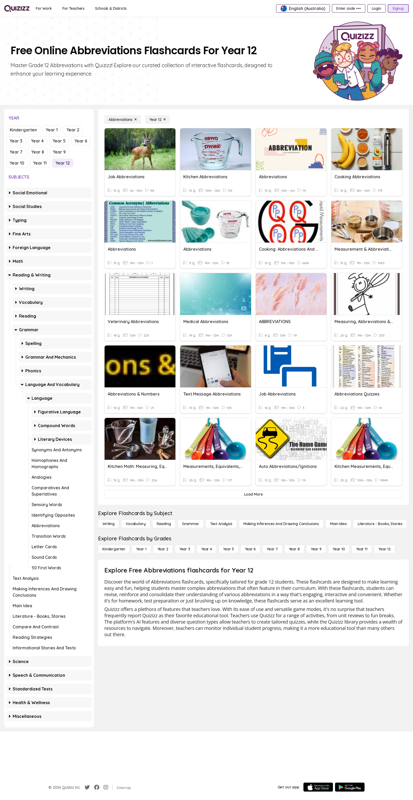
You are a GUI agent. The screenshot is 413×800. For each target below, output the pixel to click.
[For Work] (44, 8)
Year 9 (59, 152)
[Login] (376, 8)
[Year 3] (185, 549)
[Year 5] (228, 549)
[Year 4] (207, 549)
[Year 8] (294, 549)
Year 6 (81, 141)
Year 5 (59, 141)
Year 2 (73, 129)
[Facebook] (96, 787)
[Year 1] (141, 549)
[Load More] (253, 494)
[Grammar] (191, 524)
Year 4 (37, 141)
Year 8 (37, 152)
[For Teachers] (73, 8)
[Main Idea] (338, 524)
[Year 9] (316, 549)
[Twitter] (87, 787)
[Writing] (108, 524)
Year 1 (52, 129)
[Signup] (398, 8)
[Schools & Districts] (111, 8)
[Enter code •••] (348, 8)
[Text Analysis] (221, 524)
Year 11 (40, 163)
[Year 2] (163, 549)
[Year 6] (250, 549)
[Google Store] (350, 787)
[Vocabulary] (135, 524)
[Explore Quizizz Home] (17, 8)
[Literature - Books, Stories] (380, 524)
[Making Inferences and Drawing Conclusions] (281, 524)
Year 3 (16, 141)
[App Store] (318, 787)
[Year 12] (157, 119)
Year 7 (16, 152)
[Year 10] (339, 549)
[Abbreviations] (122, 119)
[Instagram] (106, 787)
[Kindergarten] (114, 549)
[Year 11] (362, 549)
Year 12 (63, 163)
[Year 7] (272, 549)
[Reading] (163, 524)
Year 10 (17, 163)
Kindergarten (23, 129)
